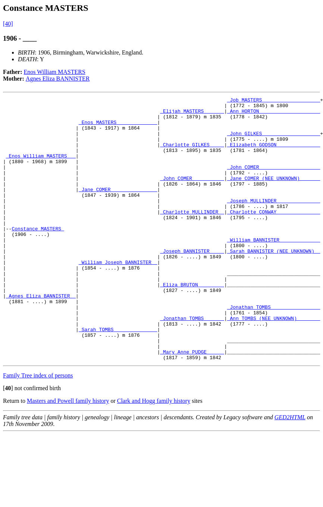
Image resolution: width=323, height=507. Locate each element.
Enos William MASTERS (54, 72)
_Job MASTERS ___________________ (273, 100)
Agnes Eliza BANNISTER (58, 78)
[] (8, 441)
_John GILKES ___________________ (273, 141)
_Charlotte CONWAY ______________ (273, 235)
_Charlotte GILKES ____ (192, 154)
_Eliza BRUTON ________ (192, 322)
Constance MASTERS (38, 255)
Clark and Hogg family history (153, 453)
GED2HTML (290, 470)
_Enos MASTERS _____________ (118, 127)
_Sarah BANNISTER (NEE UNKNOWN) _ (273, 282)
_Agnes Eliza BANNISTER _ (41, 336)
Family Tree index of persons (38, 428)
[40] (8, 24)
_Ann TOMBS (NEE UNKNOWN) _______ (273, 363)
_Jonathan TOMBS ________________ (273, 349)
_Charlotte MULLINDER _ (192, 235)
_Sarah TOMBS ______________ (118, 376)
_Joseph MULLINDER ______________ (273, 221)
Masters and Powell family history (68, 453)
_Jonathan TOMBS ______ (192, 363)
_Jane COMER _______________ (118, 208)
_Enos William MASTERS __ (41, 168)
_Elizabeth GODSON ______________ (273, 154)
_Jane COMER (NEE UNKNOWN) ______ (273, 195)
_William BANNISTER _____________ (273, 268)
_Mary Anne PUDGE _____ (192, 403)
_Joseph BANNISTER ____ (192, 282)
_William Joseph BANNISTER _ (118, 295)
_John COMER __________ (192, 195)
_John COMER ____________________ (273, 181)
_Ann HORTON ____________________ (273, 114)
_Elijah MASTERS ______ (192, 114)
